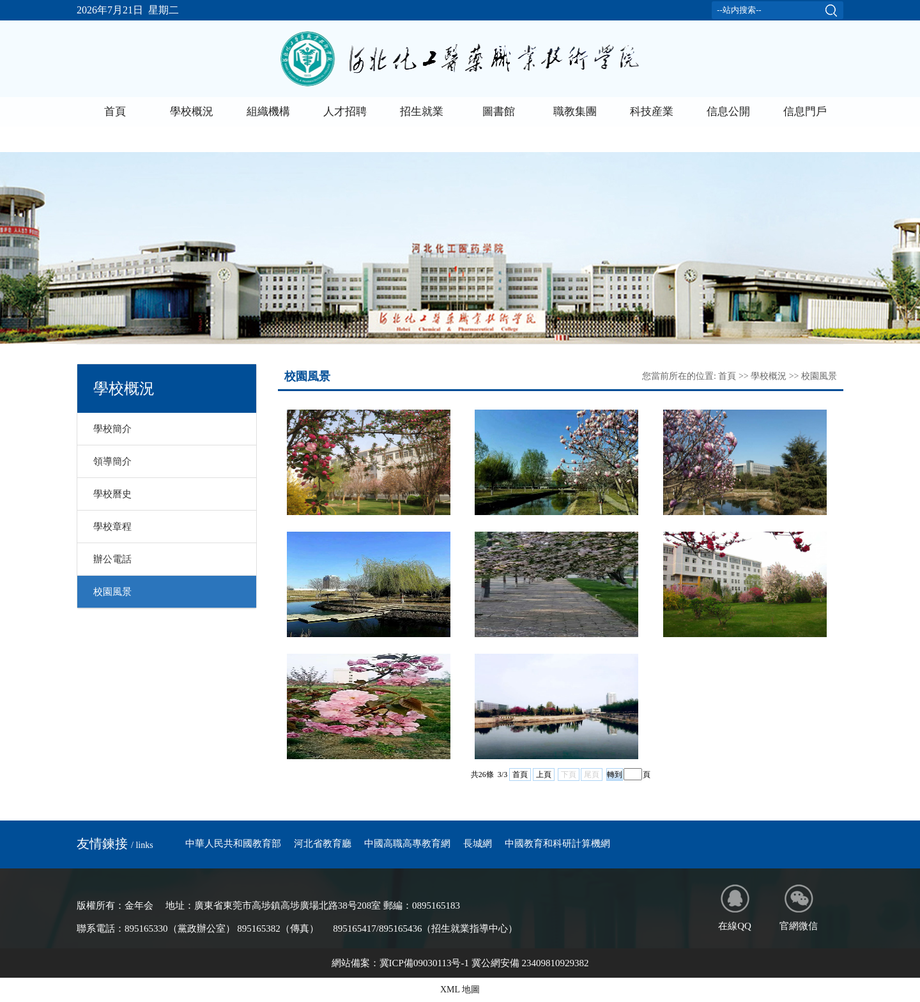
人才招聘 (345, 111)
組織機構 (268, 111)
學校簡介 (112, 429)
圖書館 (498, 111)
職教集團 (575, 111)
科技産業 (651, 111)
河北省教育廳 (322, 843)
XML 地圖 (460, 989)
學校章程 (112, 526)
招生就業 (421, 111)
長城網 (477, 843)
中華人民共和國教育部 (233, 843)
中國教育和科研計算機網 (557, 843)
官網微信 (798, 907)
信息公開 (728, 111)
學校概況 (191, 111)
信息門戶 (805, 111)
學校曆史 (112, 494)
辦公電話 (112, 559)
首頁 (115, 111)
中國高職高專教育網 (407, 843)
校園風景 (112, 592)
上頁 (543, 774)
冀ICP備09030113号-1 (424, 963)
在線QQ (734, 907)
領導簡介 (112, 461)
